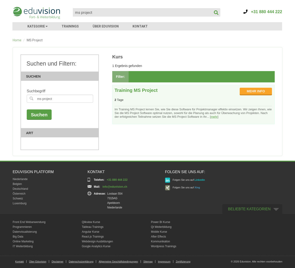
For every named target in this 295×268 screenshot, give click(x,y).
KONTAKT (140, 26)
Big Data (18, 236)
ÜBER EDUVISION (106, 26)
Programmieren (22, 227)
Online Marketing (23, 241)
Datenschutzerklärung (81, 261)
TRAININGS (70, 26)
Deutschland (20, 188)
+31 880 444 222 (262, 11)
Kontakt (19, 261)
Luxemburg (20, 203)
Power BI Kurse (160, 222)
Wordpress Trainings (163, 246)
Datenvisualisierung (25, 231)
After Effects (158, 236)
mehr (214, 116)
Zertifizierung (183, 261)
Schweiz (18, 198)
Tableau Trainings (92, 227)
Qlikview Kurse (91, 222)
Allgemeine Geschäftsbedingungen (118, 261)
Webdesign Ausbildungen (97, 241)
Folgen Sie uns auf (185, 180)
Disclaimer (57, 261)
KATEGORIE (37, 26)
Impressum (164, 261)
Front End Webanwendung (29, 222)
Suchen (61, 76)
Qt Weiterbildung (161, 227)
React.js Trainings (93, 236)
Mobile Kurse (159, 231)
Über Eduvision (37, 261)
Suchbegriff (36, 91)
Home (17, 40)
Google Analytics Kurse (96, 246)
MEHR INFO (256, 91)
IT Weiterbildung (23, 246)
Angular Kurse (90, 231)
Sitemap (148, 261)
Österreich (19, 193)
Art (61, 133)
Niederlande (20, 179)
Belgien (17, 184)
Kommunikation (160, 241)
